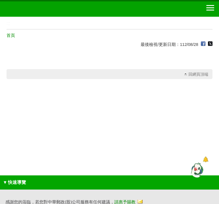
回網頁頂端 (198, 74)
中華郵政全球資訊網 (35, 9)
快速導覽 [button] (14, 182)
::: (2, 19)
